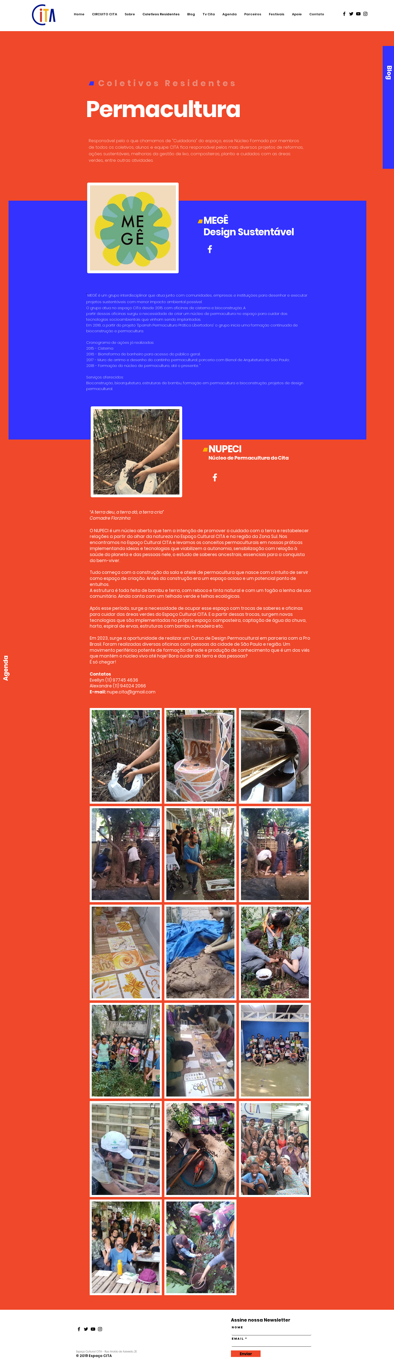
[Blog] (389, 72)
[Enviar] (246, 1353)
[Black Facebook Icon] (344, 14)
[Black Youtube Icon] (358, 14)
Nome (237, 1327)
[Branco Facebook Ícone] (215, 477)
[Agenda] (5, 668)
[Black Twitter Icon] (351, 14)
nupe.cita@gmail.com (131, 692)
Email (238, 1338)
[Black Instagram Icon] (365, 14)
